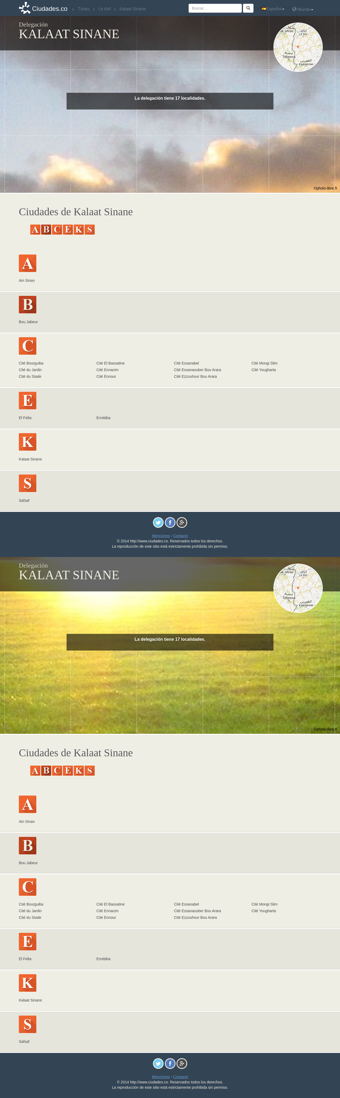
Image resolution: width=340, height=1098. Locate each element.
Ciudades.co (49, 8)
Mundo (302, 9)
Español (272, 9)
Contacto (180, 536)
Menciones (161, 536)
